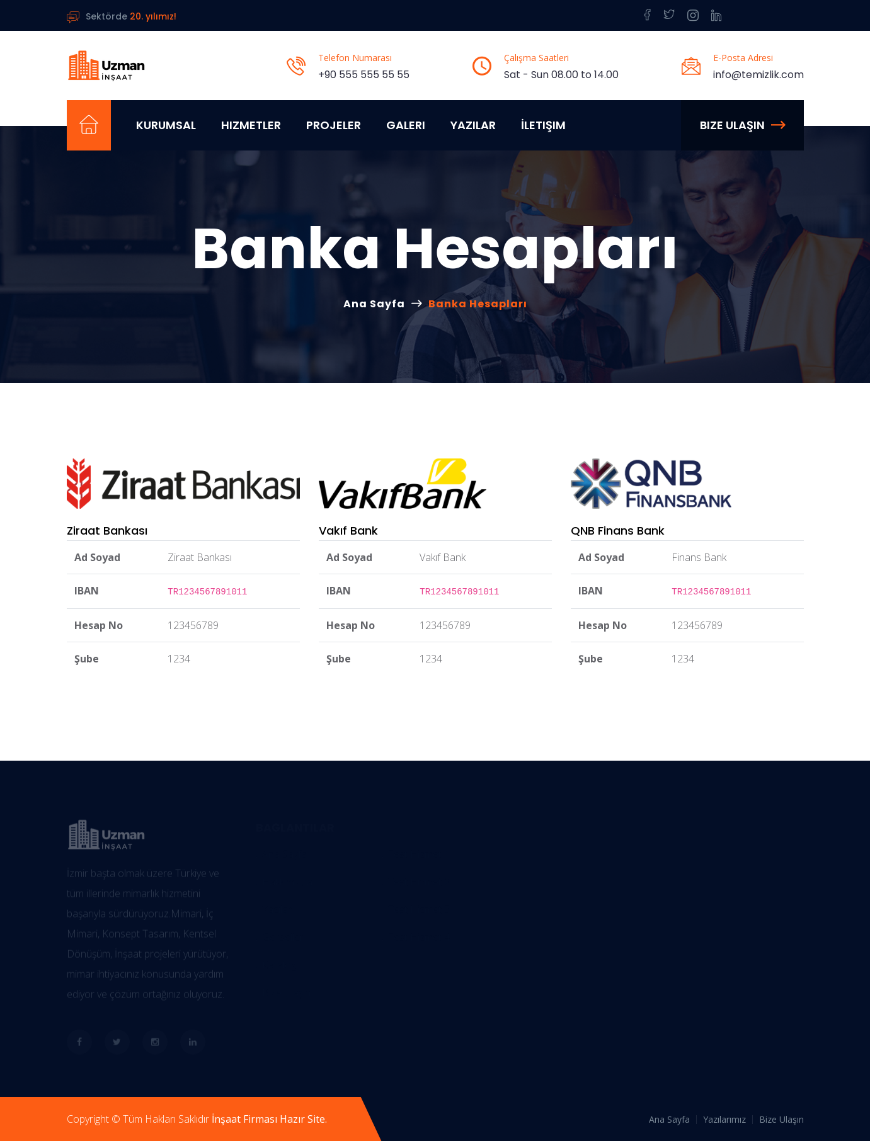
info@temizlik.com (758, 74)
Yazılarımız (724, 1119)
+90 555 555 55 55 (363, 74)
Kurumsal (166, 125)
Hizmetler (251, 125)
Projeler (333, 125)
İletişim (543, 125)
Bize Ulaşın (742, 125)
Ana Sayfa (374, 304)
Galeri (405, 125)
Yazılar (473, 125)
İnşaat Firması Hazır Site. (269, 1119)
